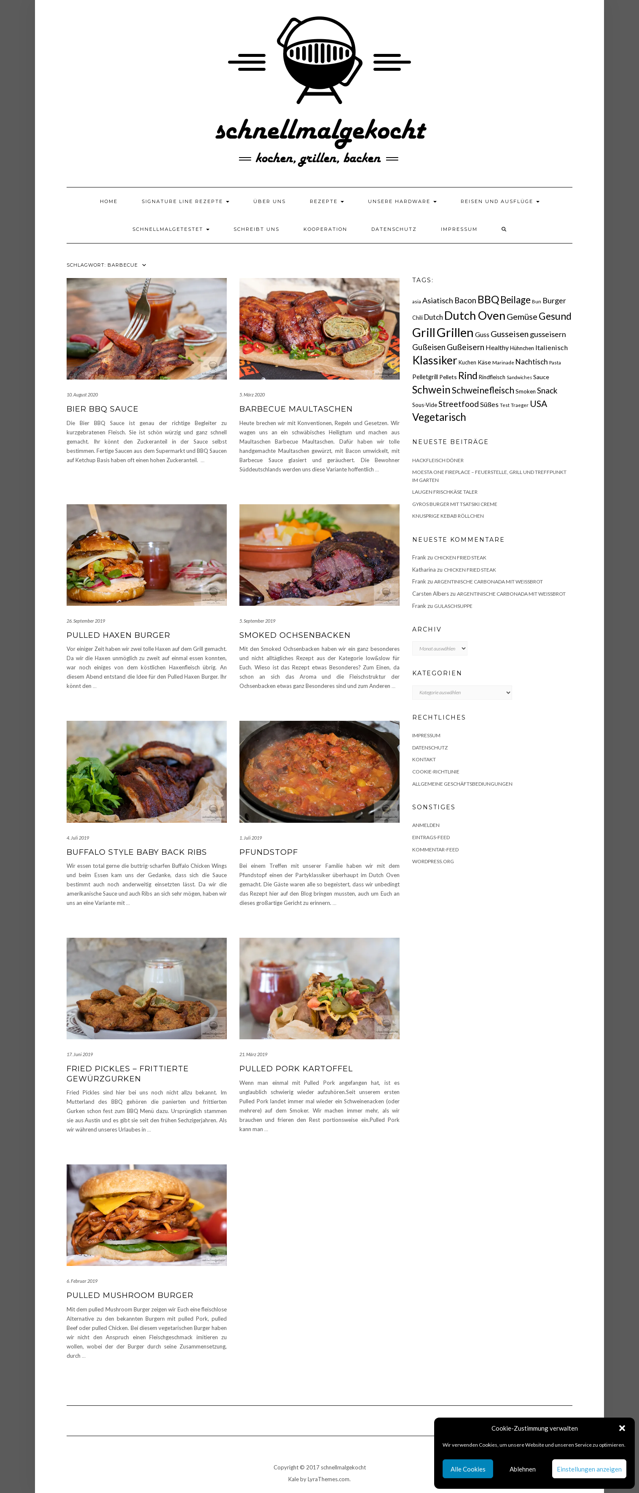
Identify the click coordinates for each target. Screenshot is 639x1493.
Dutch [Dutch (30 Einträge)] (433, 317)
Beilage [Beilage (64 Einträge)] (515, 299)
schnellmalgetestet (170, 229)
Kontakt (424, 759)
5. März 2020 (252, 394)
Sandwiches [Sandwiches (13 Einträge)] (519, 377)
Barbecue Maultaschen (296, 409)
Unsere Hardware (402, 201)
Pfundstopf (268, 852)
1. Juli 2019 (250, 837)
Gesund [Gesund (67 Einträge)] (555, 316)
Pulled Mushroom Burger (130, 1295)
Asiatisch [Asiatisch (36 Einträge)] (437, 300)
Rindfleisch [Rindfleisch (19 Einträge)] (492, 377)
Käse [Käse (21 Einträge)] (484, 362)
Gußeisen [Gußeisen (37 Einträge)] (429, 347)
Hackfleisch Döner (438, 460)
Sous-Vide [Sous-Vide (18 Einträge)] (424, 404)
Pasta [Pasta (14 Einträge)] (555, 362)
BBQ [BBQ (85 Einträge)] (488, 299)
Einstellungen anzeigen (589, 1469)
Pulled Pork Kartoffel (296, 1068)
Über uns (269, 201)
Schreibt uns (256, 229)
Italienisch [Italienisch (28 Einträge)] (551, 347)
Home (109, 201)
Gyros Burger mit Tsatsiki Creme (454, 504)
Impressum (459, 229)
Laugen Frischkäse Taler (445, 492)
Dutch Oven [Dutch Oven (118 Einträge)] (474, 315)
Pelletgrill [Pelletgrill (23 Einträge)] (425, 376)
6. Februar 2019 (82, 1281)
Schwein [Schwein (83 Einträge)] (431, 389)
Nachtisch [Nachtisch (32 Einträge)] (531, 361)
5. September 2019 (257, 620)
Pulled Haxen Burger (118, 635)
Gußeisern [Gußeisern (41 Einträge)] (465, 347)
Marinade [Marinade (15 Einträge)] (503, 362)
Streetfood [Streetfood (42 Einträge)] (458, 404)
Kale (293, 1479)
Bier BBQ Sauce (103, 409)
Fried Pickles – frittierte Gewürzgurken (128, 1073)
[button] (622, 1428)
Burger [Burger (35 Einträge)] (554, 300)
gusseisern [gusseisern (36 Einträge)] (548, 334)
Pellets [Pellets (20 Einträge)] (448, 376)
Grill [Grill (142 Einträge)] (423, 332)
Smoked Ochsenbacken (295, 635)
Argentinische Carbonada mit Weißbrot (488, 581)
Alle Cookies (468, 1469)
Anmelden (426, 825)
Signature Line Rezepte (185, 201)
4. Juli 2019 (78, 837)
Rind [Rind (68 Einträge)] (468, 375)
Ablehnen (523, 1469)
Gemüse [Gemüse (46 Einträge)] (522, 316)
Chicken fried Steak (460, 557)
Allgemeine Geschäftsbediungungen (462, 784)
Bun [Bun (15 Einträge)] (536, 301)
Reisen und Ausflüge (500, 201)
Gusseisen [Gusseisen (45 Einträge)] (510, 334)
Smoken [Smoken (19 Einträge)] (525, 391)
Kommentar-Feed (435, 849)
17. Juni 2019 (80, 1054)
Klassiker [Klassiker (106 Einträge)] (434, 360)
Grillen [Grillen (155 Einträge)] (455, 332)
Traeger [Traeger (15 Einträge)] (520, 405)
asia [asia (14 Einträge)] (416, 301)
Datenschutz (394, 229)
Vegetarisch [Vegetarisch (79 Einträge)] (439, 417)
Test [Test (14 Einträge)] (505, 405)
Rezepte (327, 201)
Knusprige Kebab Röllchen (448, 516)
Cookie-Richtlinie (435, 771)
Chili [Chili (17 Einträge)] (417, 318)
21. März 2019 (253, 1054)
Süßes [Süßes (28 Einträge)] (489, 404)
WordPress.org (433, 861)
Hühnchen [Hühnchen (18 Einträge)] (522, 348)
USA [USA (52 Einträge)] (538, 403)
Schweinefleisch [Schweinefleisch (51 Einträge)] (483, 390)
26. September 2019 (86, 620)
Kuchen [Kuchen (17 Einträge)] (467, 362)
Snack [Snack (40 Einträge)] (547, 390)
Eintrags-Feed (431, 837)
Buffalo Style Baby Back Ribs (137, 852)
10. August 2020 (82, 394)
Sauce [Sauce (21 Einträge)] (541, 376)
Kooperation (325, 229)
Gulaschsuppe (453, 606)
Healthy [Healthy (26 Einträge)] (497, 347)
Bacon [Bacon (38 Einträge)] (465, 300)
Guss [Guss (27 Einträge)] (482, 334)
